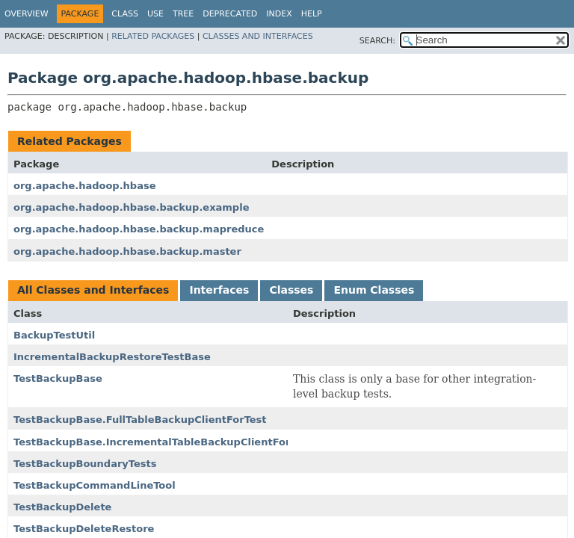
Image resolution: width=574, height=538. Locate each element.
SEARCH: (377, 41)
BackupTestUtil (54, 335)
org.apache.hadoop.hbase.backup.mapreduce (138, 229)
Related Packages (152, 36)
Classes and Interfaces (258, 36)
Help (311, 14)
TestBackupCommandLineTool (94, 485)
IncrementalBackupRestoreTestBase (112, 356)
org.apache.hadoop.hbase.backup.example (131, 207)
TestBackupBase (57, 378)
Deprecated (230, 14)
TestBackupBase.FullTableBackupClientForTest (140, 419)
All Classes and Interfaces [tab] (93, 290)
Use (155, 14)
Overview (26, 14)
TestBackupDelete (62, 507)
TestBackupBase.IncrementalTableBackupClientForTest (162, 442)
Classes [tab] (291, 290)
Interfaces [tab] (219, 290)
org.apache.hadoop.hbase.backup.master (127, 251)
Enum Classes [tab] (373, 290)
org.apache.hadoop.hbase (84, 185)
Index (278, 14)
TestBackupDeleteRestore (83, 528)
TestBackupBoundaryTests (84, 463)
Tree (183, 14)
